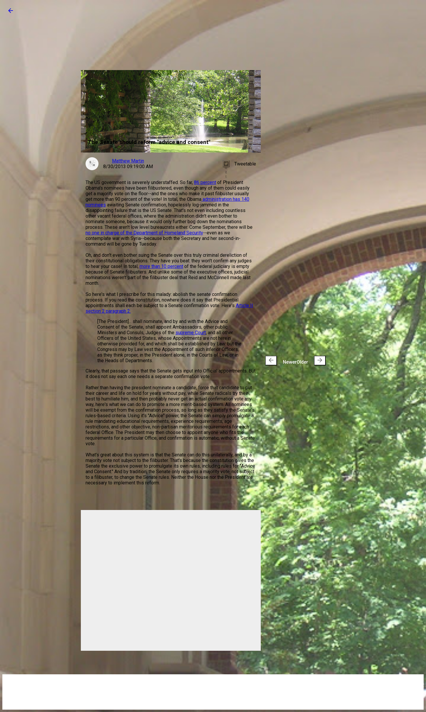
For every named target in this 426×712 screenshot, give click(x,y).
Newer (281, 360)
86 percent (205, 182)
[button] (10, 12)
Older (311, 360)
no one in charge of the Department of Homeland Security (144, 233)
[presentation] (271, 360)
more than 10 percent (161, 266)
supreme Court (191, 332)
